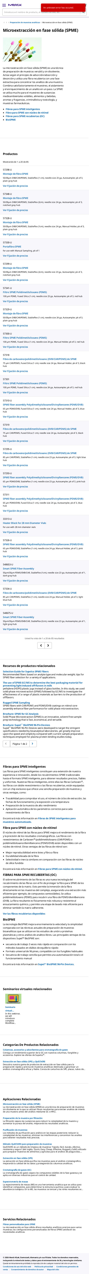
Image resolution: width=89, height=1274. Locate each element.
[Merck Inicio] (15, 5)
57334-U (7, 588)
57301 (6, 379)
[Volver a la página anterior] (33, 744)
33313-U (7, 518)
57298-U (7, 169)
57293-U (7, 473)
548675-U (8, 613)
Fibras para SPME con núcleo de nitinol (60, 869)
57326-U (7, 540)
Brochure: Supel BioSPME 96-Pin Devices (26, 725)
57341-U (7, 288)
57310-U (7, 400)
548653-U (8, 564)
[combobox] (44, 12)
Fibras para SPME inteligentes (23, 109)
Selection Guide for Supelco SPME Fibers (26, 671)
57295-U (7, 449)
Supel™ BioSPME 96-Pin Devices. (56, 964)
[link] (17, 1266)
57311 (6, 494)
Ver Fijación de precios (15, 185)
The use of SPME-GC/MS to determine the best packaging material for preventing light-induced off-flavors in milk (42, 684)
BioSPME (11, 119)
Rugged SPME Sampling (16, 702)
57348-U (7, 194)
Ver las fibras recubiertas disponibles (24, 913)
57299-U (7, 263)
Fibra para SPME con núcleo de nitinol (27, 112)
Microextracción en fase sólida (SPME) (57, 22)
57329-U (7, 309)
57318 (6, 355)
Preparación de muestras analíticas (25, 22)
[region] (44, 1007)
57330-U (7, 242)
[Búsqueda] (83, 12)
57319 (6, 424)
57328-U (7, 218)
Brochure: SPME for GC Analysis (20, 713)
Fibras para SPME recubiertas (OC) (25, 116)
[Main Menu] (4, 5)
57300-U (7, 333)
